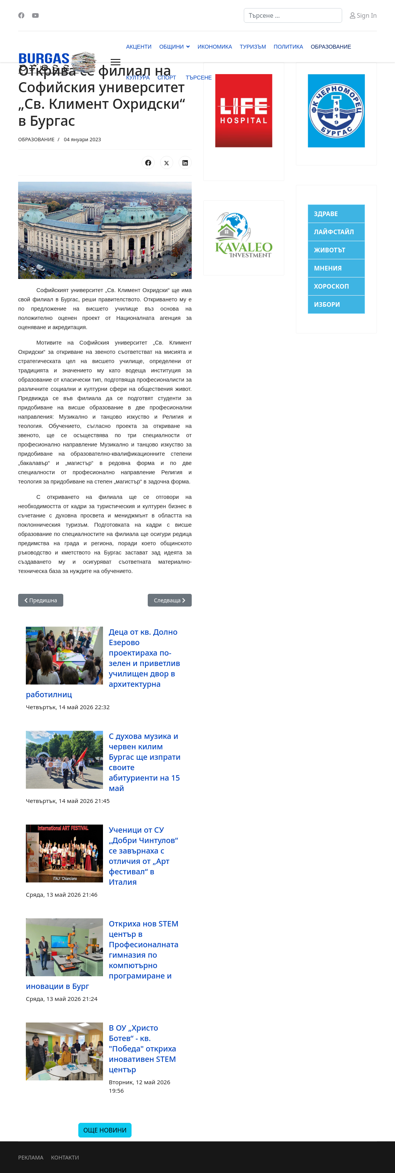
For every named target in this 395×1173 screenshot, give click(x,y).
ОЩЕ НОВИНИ (105, 1130)
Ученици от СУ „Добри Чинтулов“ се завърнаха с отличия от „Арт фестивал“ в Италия (143, 856)
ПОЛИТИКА (288, 47)
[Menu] (115, 62)
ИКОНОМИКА (215, 47)
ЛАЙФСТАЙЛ (334, 232)
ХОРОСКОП (331, 286)
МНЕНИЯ (328, 268)
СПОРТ (166, 77)
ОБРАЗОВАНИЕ (331, 47)
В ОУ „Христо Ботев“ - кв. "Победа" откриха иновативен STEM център (142, 1049)
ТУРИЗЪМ (253, 47)
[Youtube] (35, 15)
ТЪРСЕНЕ (199, 77)
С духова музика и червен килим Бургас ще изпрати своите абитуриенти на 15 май (145, 762)
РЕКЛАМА (30, 1157)
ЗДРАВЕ (326, 214)
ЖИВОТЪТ (329, 250)
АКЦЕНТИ (139, 47)
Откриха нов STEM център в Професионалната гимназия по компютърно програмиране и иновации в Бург (102, 954)
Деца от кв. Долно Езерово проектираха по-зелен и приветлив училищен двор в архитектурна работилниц (103, 663)
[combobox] (293, 15)
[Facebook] (21, 15)
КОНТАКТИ (65, 1157)
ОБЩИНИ (171, 47)
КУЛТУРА (138, 77)
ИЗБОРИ (327, 304)
